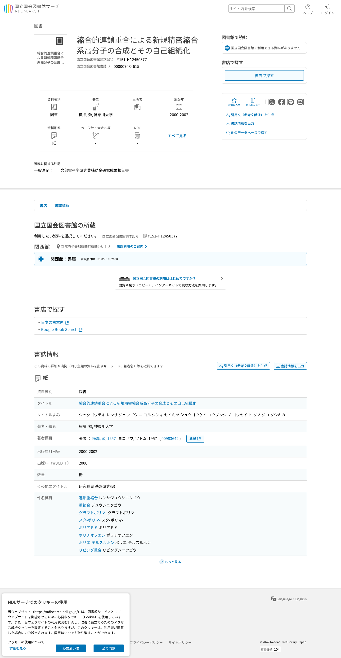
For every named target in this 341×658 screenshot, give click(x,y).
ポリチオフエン (92, 535)
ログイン (327, 9)
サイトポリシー (180, 642)
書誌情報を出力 (240, 123)
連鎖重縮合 (88, 497)
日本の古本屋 (55, 322)
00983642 (170, 438)
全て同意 (108, 648)
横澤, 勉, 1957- (104, 438)
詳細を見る (17, 648)
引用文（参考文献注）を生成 (250, 114)
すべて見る (177, 135)
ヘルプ (308, 9)
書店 (43, 205)
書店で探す (264, 75)
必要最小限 (71, 648)
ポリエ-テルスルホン (96, 542)
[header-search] (261, 8)
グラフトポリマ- (93, 512)
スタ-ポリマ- (90, 520)
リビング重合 (90, 550)
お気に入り (234, 101)
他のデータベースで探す (246, 132)
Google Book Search (62, 329)
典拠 (195, 438)
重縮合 (84, 505)
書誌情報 (62, 205)
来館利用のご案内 (133, 246)
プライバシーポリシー (146, 642)
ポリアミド (88, 527)
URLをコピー (253, 101)
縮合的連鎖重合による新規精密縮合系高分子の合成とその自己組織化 (137, 403)
